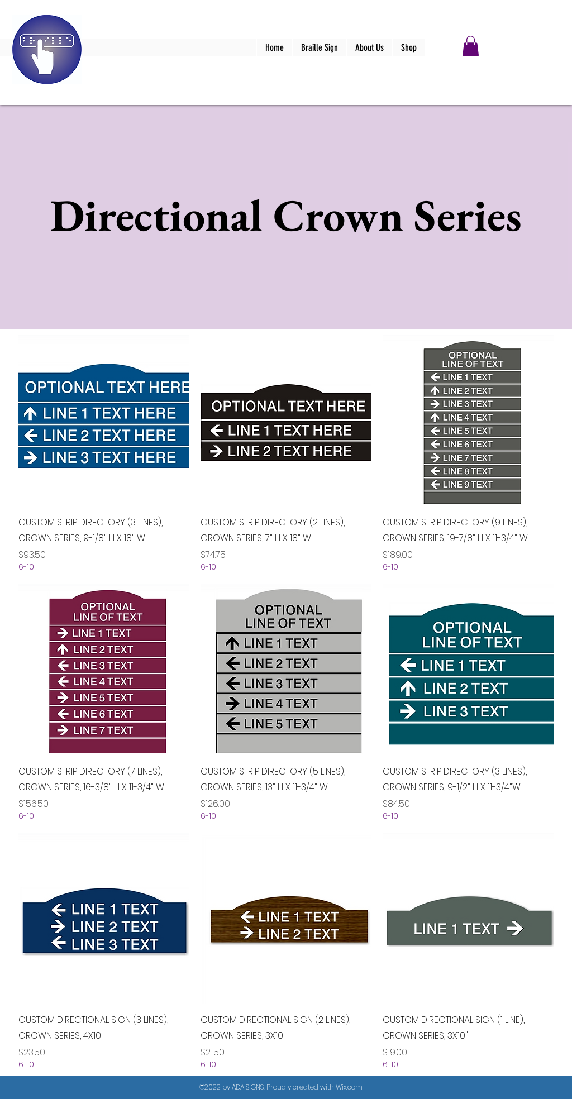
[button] (470, 46)
